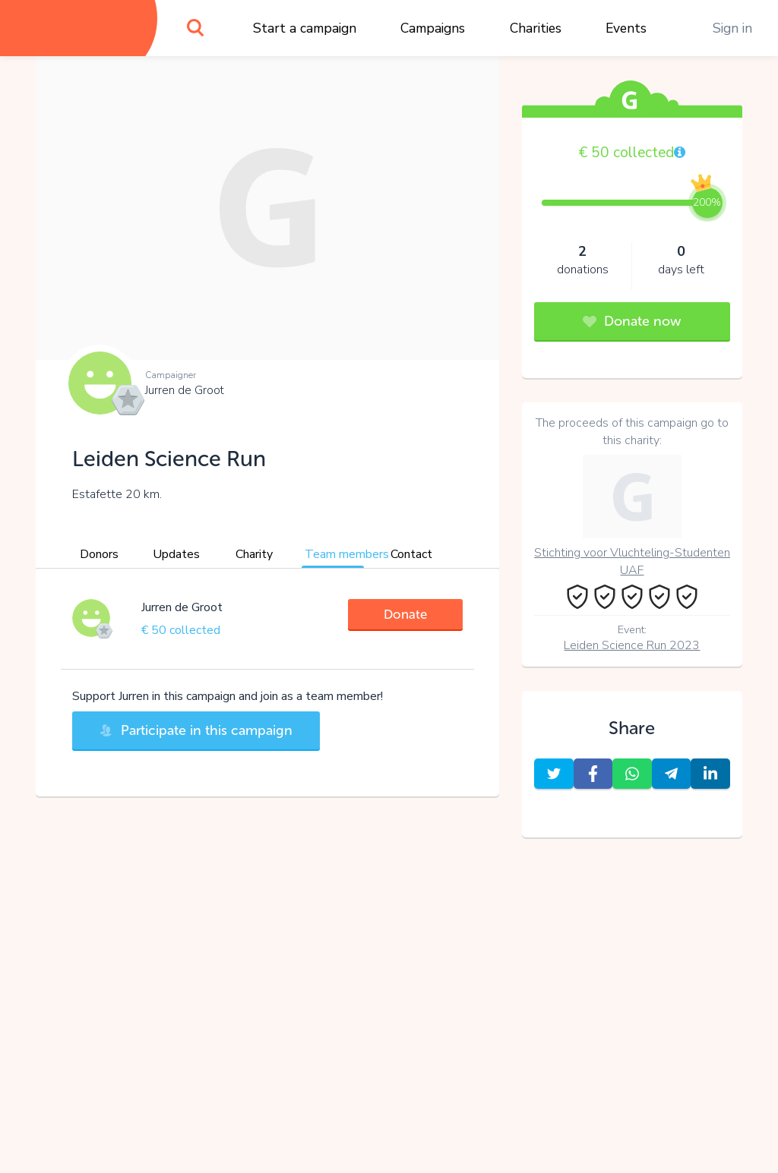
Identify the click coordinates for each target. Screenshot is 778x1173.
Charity (254, 554)
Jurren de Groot (184, 390)
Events (626, 28)
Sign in (732, 28)
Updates (176, 554)
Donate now (632, 321)
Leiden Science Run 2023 (632, 645)
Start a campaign (304, 28)
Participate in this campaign (196, 730)
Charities (535, 28)
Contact (411, 554)
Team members (347, 554)
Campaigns (432, 28)
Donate (405, 614)
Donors (99, 554)
